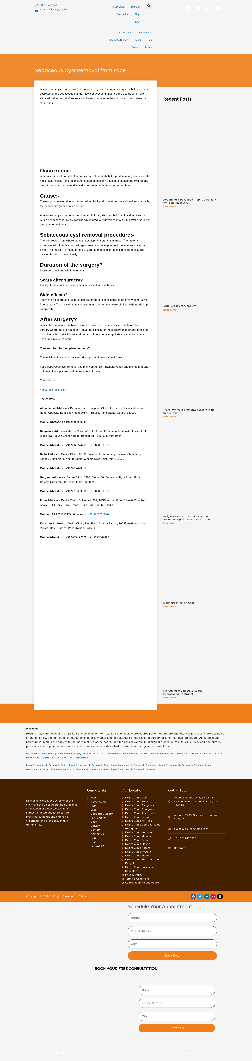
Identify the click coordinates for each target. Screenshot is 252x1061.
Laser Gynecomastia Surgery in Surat (89, 769)
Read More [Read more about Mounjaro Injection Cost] (169, 606)
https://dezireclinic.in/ (53, 389)
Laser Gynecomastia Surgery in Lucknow (133, 769)
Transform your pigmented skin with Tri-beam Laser (189, 411)
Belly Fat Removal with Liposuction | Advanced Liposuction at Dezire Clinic (187, 518)
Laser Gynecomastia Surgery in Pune (89, 765)
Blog (137, 14)
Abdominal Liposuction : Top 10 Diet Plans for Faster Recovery (190, 201)
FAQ (137, 21)
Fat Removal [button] (145, 32)
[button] (149, 6)
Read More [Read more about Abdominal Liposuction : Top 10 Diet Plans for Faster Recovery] (169, 206)
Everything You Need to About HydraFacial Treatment (182, 692)
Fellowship (119, 7)
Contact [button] (135, 7)
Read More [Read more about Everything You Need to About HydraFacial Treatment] (169, 697)
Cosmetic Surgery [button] (119, 40)
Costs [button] (135, 47)
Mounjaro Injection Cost (178, 602)
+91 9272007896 (98, 514)
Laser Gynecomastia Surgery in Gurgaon (181, 765)
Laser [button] (138, 40)
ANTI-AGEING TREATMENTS (179, 306)
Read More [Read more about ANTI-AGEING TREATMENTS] (169, 309)
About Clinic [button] (125, 32)
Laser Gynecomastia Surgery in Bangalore (134, 765)
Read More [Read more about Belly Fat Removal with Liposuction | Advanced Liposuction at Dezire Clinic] (169, 523)
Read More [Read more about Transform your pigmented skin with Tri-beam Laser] (169, 416)
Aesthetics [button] (122, 14)
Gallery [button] (148, 47)
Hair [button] (150, 40)
